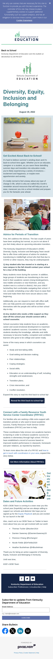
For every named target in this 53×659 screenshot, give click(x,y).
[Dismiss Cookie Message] (50, 2)
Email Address (7, 607)
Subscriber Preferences (18, 587)
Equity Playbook (25, 514)
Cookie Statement (24, 20)
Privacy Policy (18, 653)
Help (44, 587)
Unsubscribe (35, 587)
